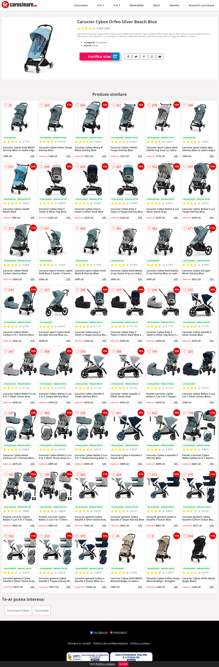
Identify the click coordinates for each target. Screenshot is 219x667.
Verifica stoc (103, 56)
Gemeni (174, 5)
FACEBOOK (99, 633)
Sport (156, 5)
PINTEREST (118, 633)
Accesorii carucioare (201, 5)
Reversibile (137, 5)
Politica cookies (140, 643)
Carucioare (81, 5)
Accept (123, 664)
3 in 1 (116, 5)
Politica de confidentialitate (110, 643)
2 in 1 (100, 5)
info (32, 155)
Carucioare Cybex (18, 610)
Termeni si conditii (79, 643)
